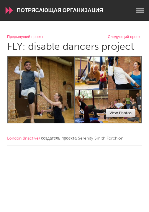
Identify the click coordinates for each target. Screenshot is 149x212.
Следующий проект (125, 37)
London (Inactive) (23, 138)
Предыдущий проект (25, 37)
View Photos (120, 113)
